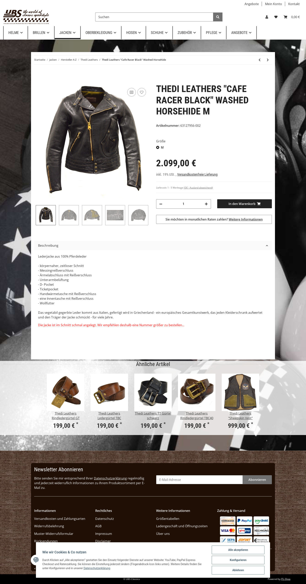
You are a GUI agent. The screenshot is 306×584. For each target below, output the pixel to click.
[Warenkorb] (292, 17)
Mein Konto (273, 4)
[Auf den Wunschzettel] (141, 92)
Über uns (163, 534)
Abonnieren (257, 480)
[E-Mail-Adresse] (199, 479)
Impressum (103, 534)
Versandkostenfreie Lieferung (197, 174)
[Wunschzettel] (276, 17)
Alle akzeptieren (238, 549)
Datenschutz (104, 519)
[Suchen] (154, 16)
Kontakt (294, 4)
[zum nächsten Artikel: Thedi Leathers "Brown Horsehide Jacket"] (268, 59)
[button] (266, 17)
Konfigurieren (238, 560)
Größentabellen (167, 519)
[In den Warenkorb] (244, 203)
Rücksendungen (46, 541)
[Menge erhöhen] (206, 203)
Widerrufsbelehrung (49, 526)
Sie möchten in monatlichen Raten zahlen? (214, 219)
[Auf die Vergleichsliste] (131, 92)
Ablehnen (238, 570)
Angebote (252, 4)
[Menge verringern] (160, 203)
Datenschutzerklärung (110, 478)
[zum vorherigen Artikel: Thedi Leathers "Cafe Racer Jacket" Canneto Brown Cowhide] (259, 59)
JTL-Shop (285, 579)
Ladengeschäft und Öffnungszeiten (182, 526)
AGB (98, 526)
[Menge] (183, 203)
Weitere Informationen (246, 219)
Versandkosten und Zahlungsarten (59, 519)
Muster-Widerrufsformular (53, 534)
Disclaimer (103, 541)
